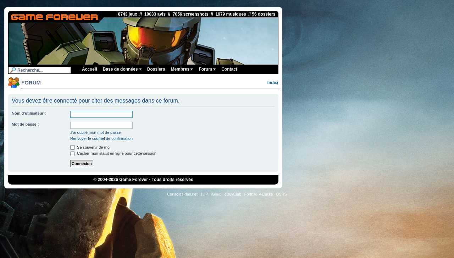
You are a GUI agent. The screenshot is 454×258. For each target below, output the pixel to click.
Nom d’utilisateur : (29, 113)
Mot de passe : (25, 124)
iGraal (216, 194)
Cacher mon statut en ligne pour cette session (113, 153)
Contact (229, 69)
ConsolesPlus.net (182, 194)
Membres (182, 69)
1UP (204, 194)
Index (272, 82)
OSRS (281, 194)
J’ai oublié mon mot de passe (95, 132)
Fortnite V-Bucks (258, 194)
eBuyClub (233, 194)
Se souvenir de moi (90, 147)
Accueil (89, 69)
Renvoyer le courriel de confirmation (101, 138)
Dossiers (156, 69)
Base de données (122, 69)
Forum (207, 69)
